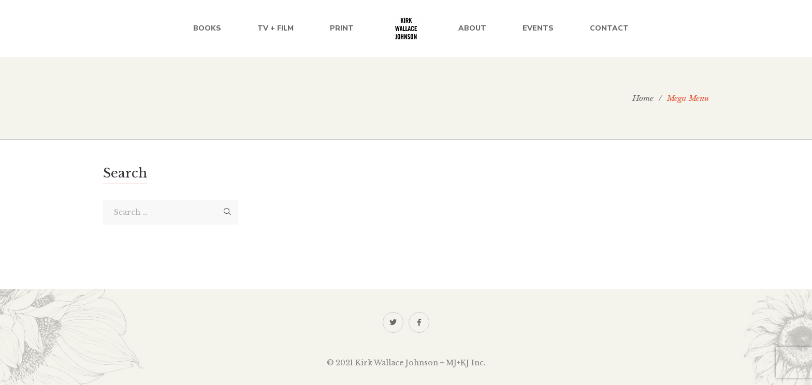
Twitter (393, 322)
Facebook (419, 322)
